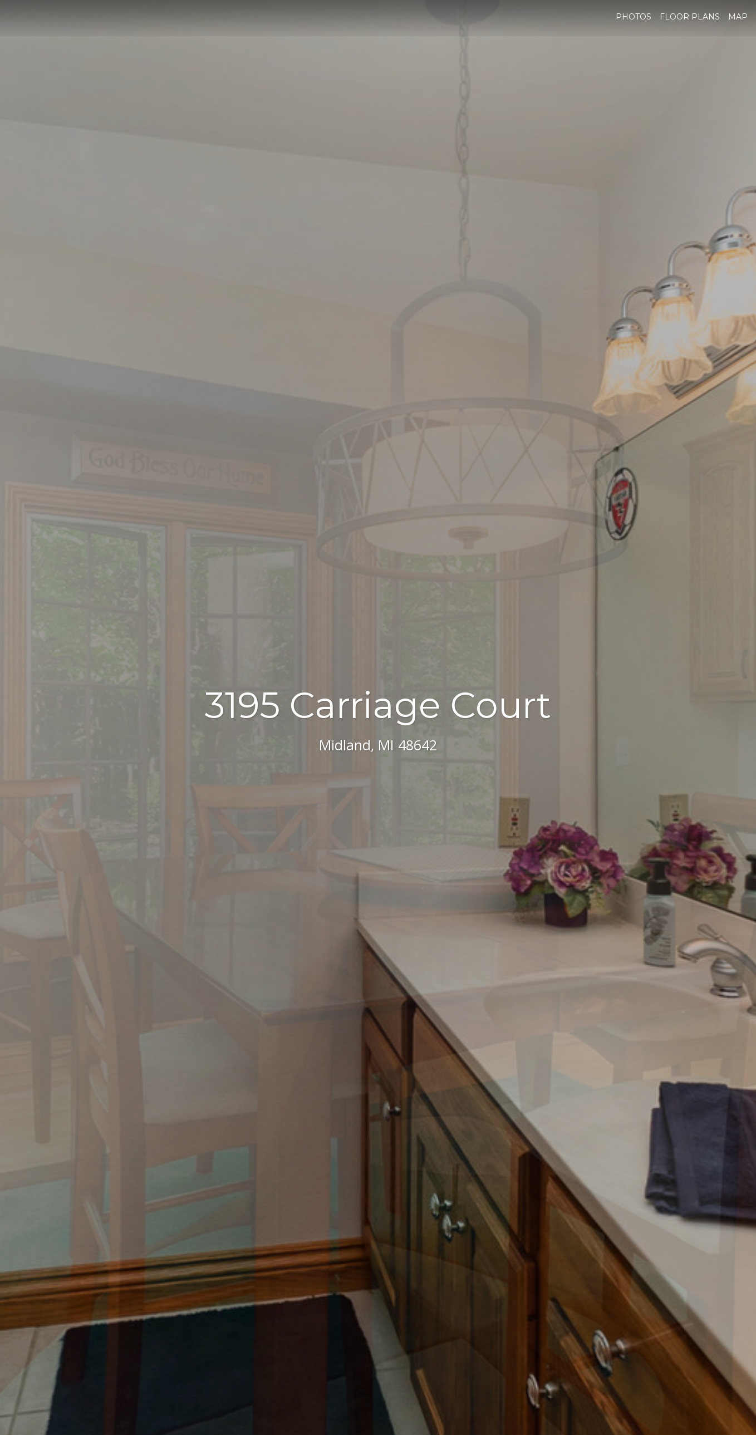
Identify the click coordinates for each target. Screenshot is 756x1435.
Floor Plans (690, 17)
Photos (633, 17)
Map (738, 17)
